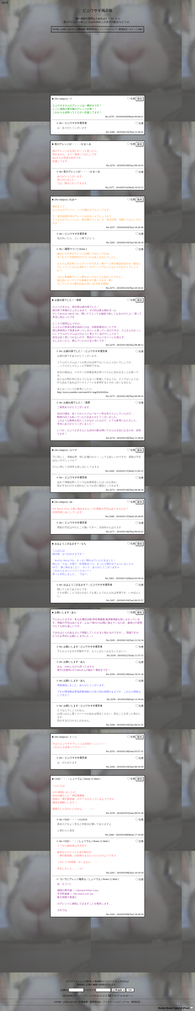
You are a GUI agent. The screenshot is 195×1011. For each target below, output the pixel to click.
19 (124, 995)
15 (113, 995)
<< (84, 995)
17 (118, 995)
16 (115, 995)
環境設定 (123, 29)
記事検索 (80, 29)
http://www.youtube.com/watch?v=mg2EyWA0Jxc (83, 392)
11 (101, 995)
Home (82, 248)
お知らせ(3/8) (67, 29)
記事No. (72, 990)
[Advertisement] (97, 62)
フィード (103, 29)
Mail (96, 778)
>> (130, 995)
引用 (131, 98)
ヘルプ (113, 29)
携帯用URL (92, 29)
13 (106, 995)
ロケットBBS (136, 29)
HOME (55, 29)
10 (98, 995)
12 (103, 995)
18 (121, 995)
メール (125, 1002)
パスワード (97, 990)
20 (127, 995)
